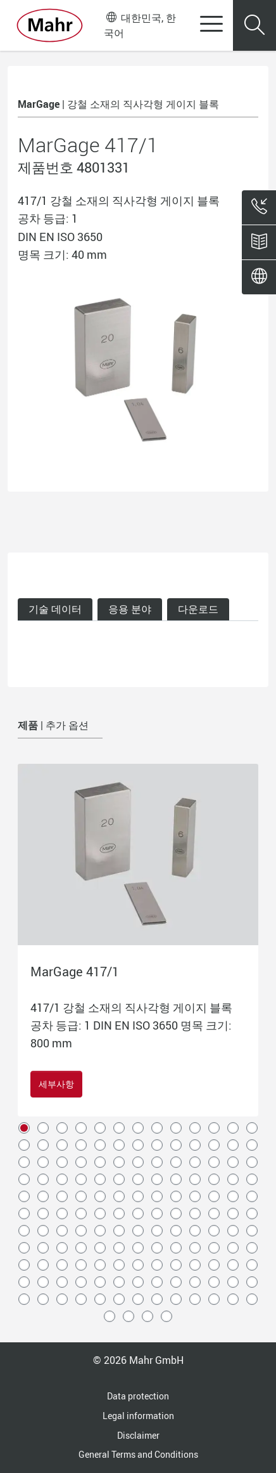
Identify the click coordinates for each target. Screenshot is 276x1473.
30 (81, 1162)
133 (62, 1299)
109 (100, 1265)
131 (24, 1299)
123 (119, 1282)
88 (195, 1230)
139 (176, 1299)
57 (100, 1196)
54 (43, 1196)
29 (62, 1162)
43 (81, 1179)
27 (24, 1162)
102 (214, 1248)
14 (24, 1145)
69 (81, 1213)
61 (176, 1196)
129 (233, 1282)
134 (81, 1299)
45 (119, 1179)
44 (100, 1179)
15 (43, 1145)
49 (195, 1179)
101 (195, 1248)
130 (252, 1282)
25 (233, 1145)
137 (138, 1299)
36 (195, 1162)
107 (62, 1265)
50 (214, 1179)
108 (81, 1265)
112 (157, 1265)
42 (62, 1179)
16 (62, 1145)
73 (157, 1213)
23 (195, 1145)
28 (43, 1162)
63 (214, 1196)
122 (100, 1282)
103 (233, 1248)
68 (62, 1213)
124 (138, 1282)
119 (43, 1282)
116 (233, 1265)
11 (214, 1128)
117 (252, 1265)
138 (157, 1299)
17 (81, 1145)
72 (138, 1213)
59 (138, 1196)
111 (138, 1265)
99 (157, 1248)
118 (24, 1282)
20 (138, 1145)
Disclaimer (138, 1435)
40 (24, 1179)
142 (233, 1299)
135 (100, 1299)
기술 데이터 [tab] (55, 609)
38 (233, 1162)
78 (252, 1213)
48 (176, 1179)
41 (43, 1179)
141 (214, 1299)
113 (176, 1265)
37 (214, 1162)
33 (138, 1162)
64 (233, 1196)
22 (176, 1145)
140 (195, 1299)
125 (157, 1282)
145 (128, 1316)
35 (176, 1162)
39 (252, 1162)
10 (195, 1128)
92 (24, 1248)
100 (176, 1248)
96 (100, 1248)
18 (100, 1145)
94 (62, 1248)
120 (62, 1282)
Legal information (138, 1416)
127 (195, 1282)
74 (176, 1213)
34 (157, 1162)
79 (24, 1230)
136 (119, 1299)
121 (81, 1282)
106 (43, 1265)
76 (214, 1213)
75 (195, 1213)
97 (119, 1248)
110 (119, 1265)
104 (252, 1248)
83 (100, 1230)
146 (147, 1316)
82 (81, 1230)
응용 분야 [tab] (129, 609)
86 (157, 1230)
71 (119, 1213)
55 (62, 1196)
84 (119, 1230)
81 (62, 1230)
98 (138, 1248)
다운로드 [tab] (198, 609)
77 (233, 1213)
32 (119, 1162)
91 (252, 1230)
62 (195, 1196)
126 (176, 1282)
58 (119, 1196)
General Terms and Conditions (138, 1454)
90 (233, 1230)
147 (166, 1316)
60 (157, 1196)
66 (24, 1213)
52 (252, 1179)
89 (214, 1230)
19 (119, 1145)
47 (157, 1179)
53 (24, 1196)
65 (252, 1196)
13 (252, 1128)
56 (81, 1196)
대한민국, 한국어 (139, 25)
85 (138, 1230)
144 (109, 1316)
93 (43, 1248)
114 (195, 1265)
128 (214, 1282)
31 (100, 1162)
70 (100, 1213)
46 (138, 1179)
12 (233, 1128)
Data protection (138, 1396)
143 (252, 1299)
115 (214, 1265)
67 (43, 1213)
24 (214, 1145)
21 (157, 1145)
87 (176, 1230)
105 (24, 1265)
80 (43, 1230)
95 (81, 1248)
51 (233, 1179)
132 (43, 1299)
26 (252, 1145)
